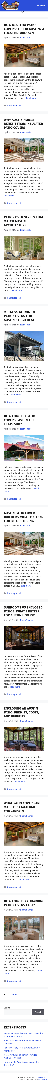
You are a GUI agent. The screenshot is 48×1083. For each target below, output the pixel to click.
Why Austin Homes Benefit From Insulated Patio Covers (23, 124)
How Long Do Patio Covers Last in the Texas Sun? (19, 420)
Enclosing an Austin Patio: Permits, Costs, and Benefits (21, 712)
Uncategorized (14, 105)
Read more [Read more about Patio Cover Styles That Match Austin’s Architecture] (17, 290)
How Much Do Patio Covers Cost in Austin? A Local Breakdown (24, 29)
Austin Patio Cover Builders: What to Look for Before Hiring (23, 517)
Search (7, 1008)
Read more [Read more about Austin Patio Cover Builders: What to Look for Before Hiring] (25, 586)
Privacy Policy (42, 1077)
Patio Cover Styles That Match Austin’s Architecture (24, 221)
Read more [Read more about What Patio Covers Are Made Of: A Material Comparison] (24, 879)
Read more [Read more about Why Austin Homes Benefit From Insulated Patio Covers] (9, 196)
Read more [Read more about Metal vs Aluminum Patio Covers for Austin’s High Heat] (16, 394)
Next (15, 994)
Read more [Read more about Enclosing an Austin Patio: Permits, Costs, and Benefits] (20, 781)
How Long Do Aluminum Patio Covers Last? (23, 903)
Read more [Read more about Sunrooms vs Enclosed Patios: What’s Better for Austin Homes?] (15, 687)
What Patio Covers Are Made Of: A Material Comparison (22, 807)
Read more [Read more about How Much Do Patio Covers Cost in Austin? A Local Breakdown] (31, 98)
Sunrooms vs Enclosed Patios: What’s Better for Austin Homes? (23, 611)
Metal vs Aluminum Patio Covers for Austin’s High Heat (19, 316)
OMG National (42, 1079)
